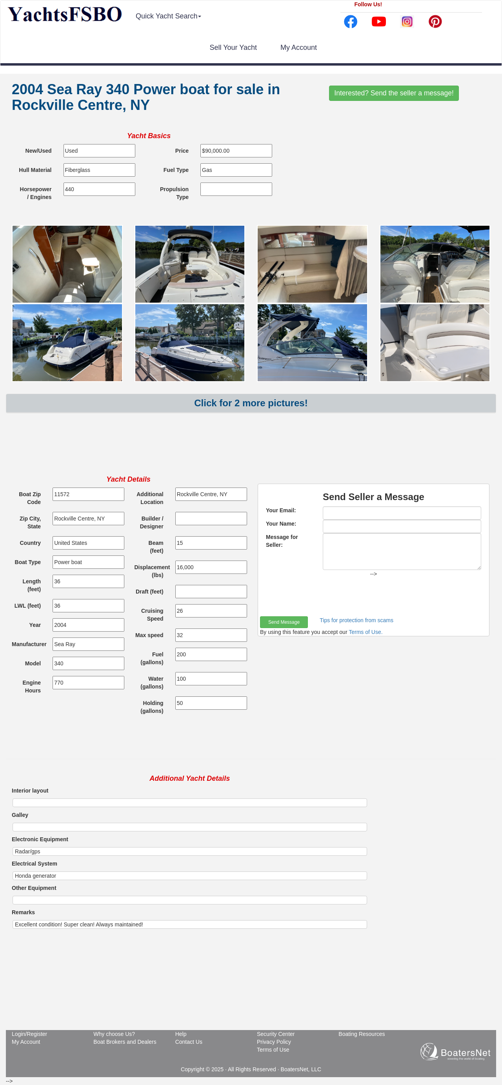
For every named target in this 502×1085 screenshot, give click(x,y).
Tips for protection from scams (356, 620)
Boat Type (28, 562)
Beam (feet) (156, 547)
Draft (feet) (150, 591)
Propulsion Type (174, 193)
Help (181, 1034)
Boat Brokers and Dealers (124, 1042)
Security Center (276, 1034)
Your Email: (281, 510)
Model (33, 663)
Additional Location (149, 498)
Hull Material (35, 170)
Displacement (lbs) (152, 571)
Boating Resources (361, 1034)
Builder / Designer (152, 522)
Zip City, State (30, 522)
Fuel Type (176, 170)
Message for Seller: (282, 541)
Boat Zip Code (30, 498)
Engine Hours (31, 686)
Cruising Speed (152, 615)
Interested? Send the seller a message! (394, 93)
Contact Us (188, 1042)
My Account (298, 47)
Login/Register (29, 1034)
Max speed (149, 635)
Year (35, 625)
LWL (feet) (28, 606)
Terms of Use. (365, 632)
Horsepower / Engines (36, 193)
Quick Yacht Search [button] (168, 16)
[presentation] (319, 597)
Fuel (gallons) (151, 658)
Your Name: (281, 524)
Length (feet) (32, 585)
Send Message (284, 622)
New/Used (38, 151)
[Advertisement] (251, 450)
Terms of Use (273, 1050)
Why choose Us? (114, 1034)
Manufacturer (29, 644)
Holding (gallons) (151, 707)
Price (182, 151)
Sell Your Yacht (233, 47)
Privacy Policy (274, 1042)
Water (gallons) (151, 683)
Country (30, 543)
